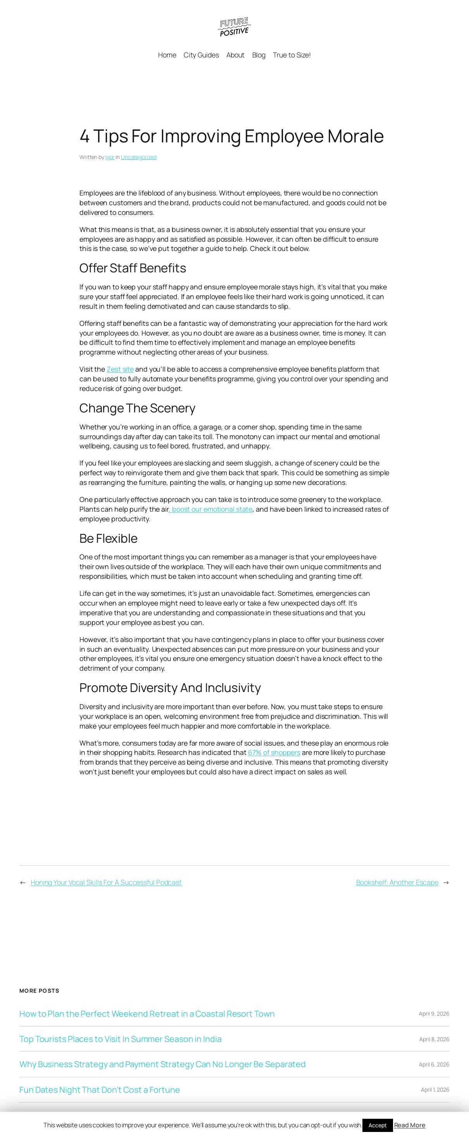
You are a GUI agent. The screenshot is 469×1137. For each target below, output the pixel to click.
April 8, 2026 (434, 1039)
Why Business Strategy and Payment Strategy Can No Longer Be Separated (162, 1064)
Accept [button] (377, 1125)
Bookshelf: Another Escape (397, 882)
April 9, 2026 (434, 1013)
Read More (410, 1125)
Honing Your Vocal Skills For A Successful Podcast (106, 882)
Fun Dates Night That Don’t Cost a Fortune (99, 1089)
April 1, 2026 (435, 1089)
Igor (110, 157)
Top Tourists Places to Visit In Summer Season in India (120, 1039)
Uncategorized (139, 157)
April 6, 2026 (434, 1064)
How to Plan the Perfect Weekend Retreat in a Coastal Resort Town (147, 1013)
